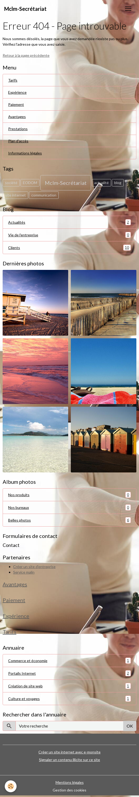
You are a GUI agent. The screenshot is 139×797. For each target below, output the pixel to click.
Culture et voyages (69, 699)
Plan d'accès (18, 141)
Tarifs (12, 80)
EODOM (30, 182)
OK (130, 725)
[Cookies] (11, 786)
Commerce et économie (69, 661)
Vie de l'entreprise (69, 235)
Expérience (17, 92)
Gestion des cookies (69, 790)
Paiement (16, 104)
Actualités (69, 222)
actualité (101, 182)
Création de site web (69, 686)
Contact (11, 545)
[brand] (25, 9)
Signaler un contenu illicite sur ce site (69, 759)
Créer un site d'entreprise (34, 566)
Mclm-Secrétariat (66, 183)
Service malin (23, 572)
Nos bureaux (69, 507)
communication (43, 195)
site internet (15, 195)
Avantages (17, 116)
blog (117, 182)
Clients (69, 248)
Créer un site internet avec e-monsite (69, 752)
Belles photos (69, 520)
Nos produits (69, 495)
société (11, 182)
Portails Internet (69, 673)
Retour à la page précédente (26, 55)
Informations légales (25, 153)
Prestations (18, 128)
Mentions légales (70, 782)
